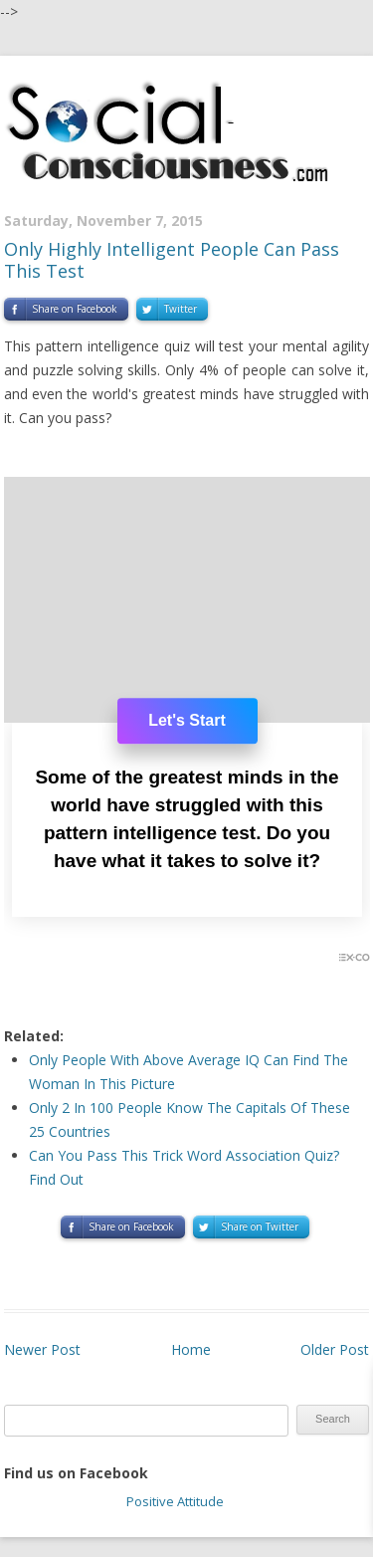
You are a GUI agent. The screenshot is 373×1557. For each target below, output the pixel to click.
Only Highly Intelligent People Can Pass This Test (171, 260)
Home (191, 1349)
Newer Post (42, 1349)
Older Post (334, 1349)
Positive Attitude (175, 1501)
